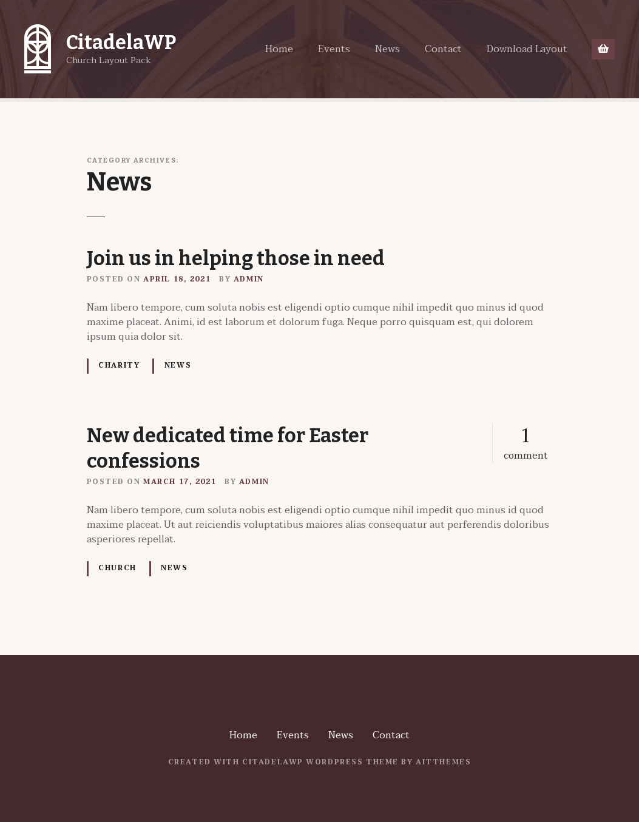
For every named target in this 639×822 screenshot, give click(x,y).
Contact (443, 49)
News (387, 49)
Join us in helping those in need (236, 258)
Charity (119, 365)
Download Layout (527, 49)
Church (117, 568)
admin (249, 279)
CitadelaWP (121, 42)
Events (334, 49)
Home (279, 49)
